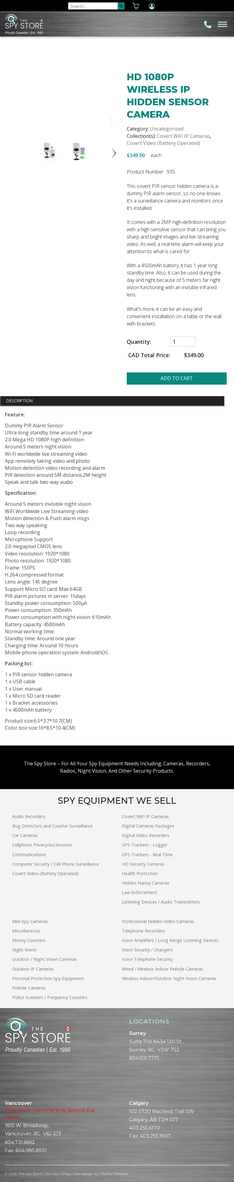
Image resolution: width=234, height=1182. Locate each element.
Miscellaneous (26, 931)
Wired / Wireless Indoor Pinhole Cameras (162, 969)
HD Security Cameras (143, 864)
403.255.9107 (155, 1136)
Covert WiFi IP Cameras (183, 136)
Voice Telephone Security (147, 959)
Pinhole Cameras (29, 988)
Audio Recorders (28, 816)
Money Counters (28, 940)
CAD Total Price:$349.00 (165, 355)
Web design (83, 1173)
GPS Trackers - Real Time (147, 854)
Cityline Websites (114, 1173)
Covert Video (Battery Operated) (163, 143)
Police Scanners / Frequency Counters (49, 997)
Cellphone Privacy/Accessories (42, 845)
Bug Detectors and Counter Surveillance (52, 826)
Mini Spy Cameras (30, 921)
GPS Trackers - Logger (144, 845)
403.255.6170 (144, 1128)
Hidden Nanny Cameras (145, 883)
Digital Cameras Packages (148, 826)
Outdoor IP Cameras (33, 969)
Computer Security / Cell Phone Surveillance (55, 864)
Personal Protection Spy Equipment (48, 978)
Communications (29, 854)
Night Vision (24, 950)
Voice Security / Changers (147, 950)
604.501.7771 (144, 1058)
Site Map (52, 1173)
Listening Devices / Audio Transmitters (161, 902)
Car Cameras (25, 835)
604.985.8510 (31, 1150)
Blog (66, 1173)
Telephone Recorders (143, 931)
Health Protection (140, 873)
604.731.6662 (20, 1142)
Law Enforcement (139, 892)
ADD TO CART (177, 378)
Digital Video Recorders (145, 835)
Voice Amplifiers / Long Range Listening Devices (170, 940)
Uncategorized (166, 128)
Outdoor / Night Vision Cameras (44, 959)
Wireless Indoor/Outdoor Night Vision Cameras (169, 978)
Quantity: (139, 341)
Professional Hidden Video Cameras (158, 921)
